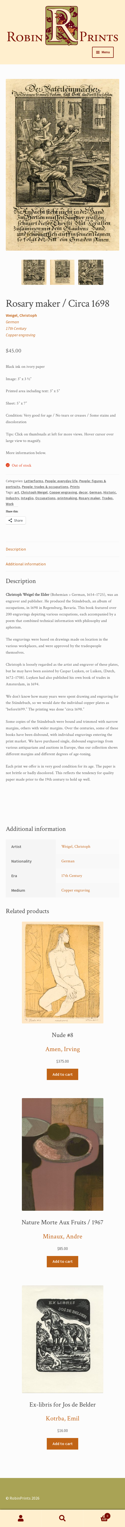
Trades (107, 498)
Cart (97, 1514)
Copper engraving (20, 334)
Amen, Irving (62, 1049)
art (16, 492)
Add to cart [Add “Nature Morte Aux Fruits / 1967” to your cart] (63, 1261)
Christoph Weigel (34, 492)
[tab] (62, 549)
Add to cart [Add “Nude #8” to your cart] (63, 1074)
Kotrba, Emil (62, 1418)
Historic (109, 492)
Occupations (45, 498)
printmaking (67, 498)
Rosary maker (89, 498)
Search (63, 1518)
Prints (75, 486)
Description (16, 549)
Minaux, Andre (62, 1236)
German (12, 321)
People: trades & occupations (45, 486)
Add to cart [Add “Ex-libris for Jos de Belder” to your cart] (63, 1443)
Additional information (26, 563)
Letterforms (33, 481)
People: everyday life (61, 481)
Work (10, 504)
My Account (21, 1518)
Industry (12, 498)
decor (83, 492)
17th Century (16, 328)
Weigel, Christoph (21, 315)
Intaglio (27, 498)
